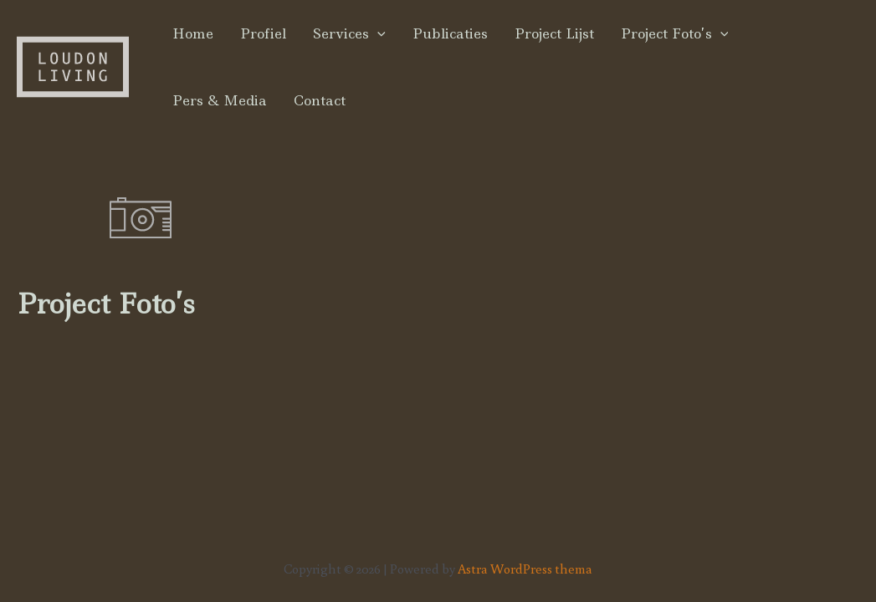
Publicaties (450, 33)
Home (192, 33)
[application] (377, 33)
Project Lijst (554, 33)
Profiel (263, 33)
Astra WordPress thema (525, 568)
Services (349, 33)
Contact (320, 100)
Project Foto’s (675, 33)
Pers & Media (219, 100)
